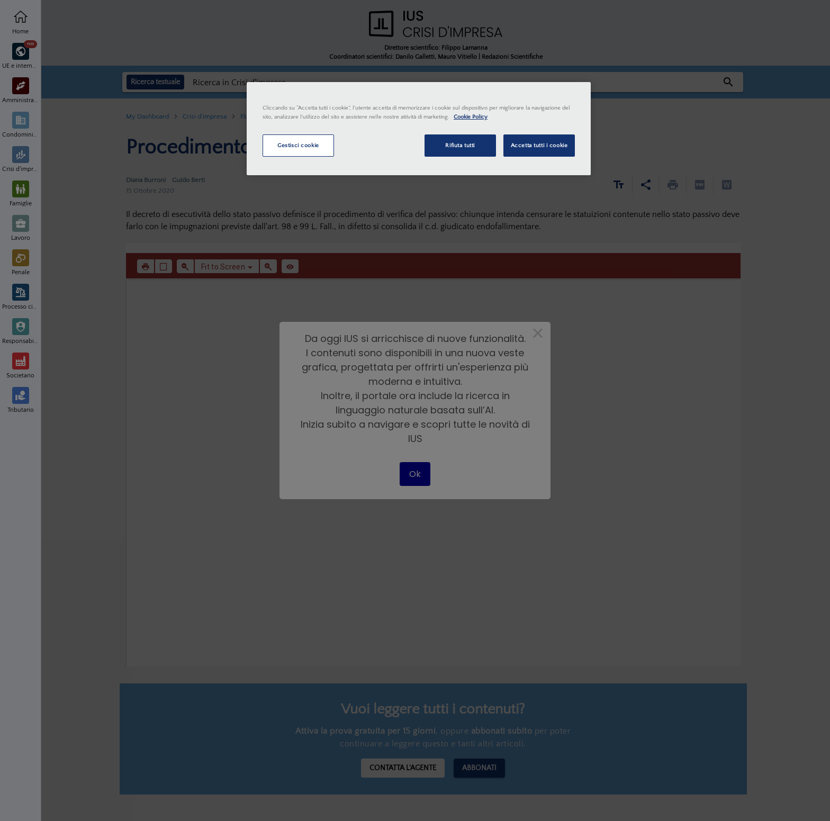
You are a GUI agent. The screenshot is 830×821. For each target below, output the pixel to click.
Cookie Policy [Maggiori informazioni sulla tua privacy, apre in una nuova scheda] (471, 116)
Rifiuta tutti (459, 145)
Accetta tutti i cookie (539, 145)
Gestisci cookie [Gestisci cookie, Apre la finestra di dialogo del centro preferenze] (298, 145)
